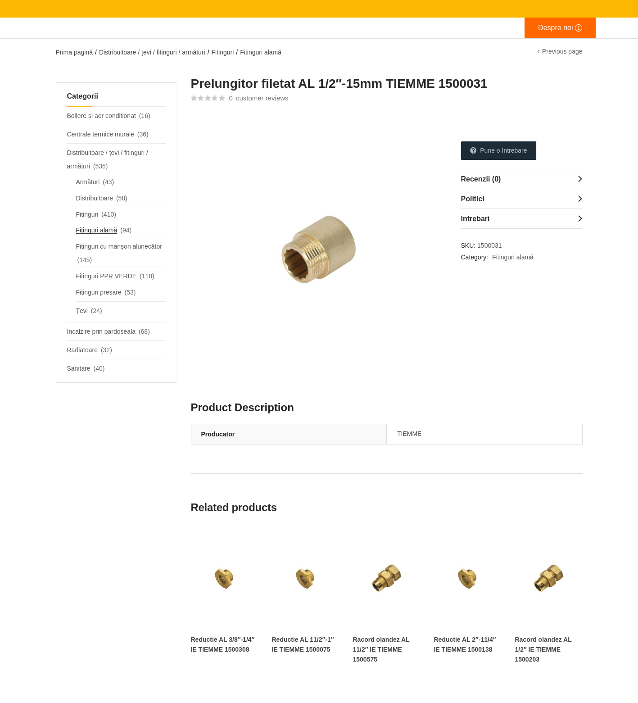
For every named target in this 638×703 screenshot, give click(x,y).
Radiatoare (82, 350)
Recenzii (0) (481, 179)
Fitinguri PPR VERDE (106, 276)
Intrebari (475, 218)
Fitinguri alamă (260, 52)
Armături (88, 182)
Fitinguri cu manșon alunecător (119, 246)
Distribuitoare (94, 198)
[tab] (521, 179)
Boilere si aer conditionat (101, 115)
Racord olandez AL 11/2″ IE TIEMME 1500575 (381, 649)
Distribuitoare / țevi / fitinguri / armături (152, 52)
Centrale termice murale (100, 134)
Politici (472, 199)
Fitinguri (223, 52)
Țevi (82, 310)
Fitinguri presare (99, 292)
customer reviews (258, 98)
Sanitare (78, 368)
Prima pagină (74, 52)
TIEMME (409, 433)
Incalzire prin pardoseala (101, 331)
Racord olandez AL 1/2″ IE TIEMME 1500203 (543, 649)
